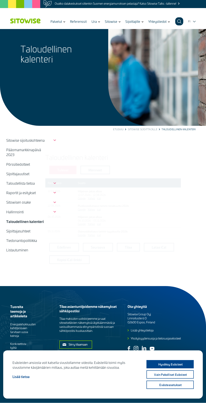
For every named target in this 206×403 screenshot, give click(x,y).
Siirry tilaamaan (78, 344)
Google (101, 198)
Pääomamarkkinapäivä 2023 (23, 152)
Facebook (129, 348)
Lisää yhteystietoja (142, 330)
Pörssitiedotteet (18, 164)
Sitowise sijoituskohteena (25, 140)
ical (118, 198)
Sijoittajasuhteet (18, 231)
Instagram (136, 348)
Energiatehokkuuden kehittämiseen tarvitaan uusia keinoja (23, 330)
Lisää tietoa (21, 376)
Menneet (114, 170)
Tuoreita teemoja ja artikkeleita (18, 311)
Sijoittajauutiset (17, 173)
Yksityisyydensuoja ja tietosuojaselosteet (156, 338)
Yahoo (110, 198)
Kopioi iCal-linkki (88, 259)
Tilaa (147, 247)
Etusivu (118, 129)
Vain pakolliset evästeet (170, 375)
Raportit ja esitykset (21, 192)
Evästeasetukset (170, 385)
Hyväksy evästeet (170, 364)
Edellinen (83, 247)
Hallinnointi (15, 211)
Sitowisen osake (18, 202)
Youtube (152, 348)
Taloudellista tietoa (20, 183)
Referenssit (78, 21)
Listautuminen (17, 250)
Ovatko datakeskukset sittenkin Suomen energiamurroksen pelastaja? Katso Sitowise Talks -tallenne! (115, 3)
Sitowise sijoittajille (142, 129)
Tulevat (82, 170)
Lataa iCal (178, 247)
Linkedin (144, 348)
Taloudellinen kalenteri (25, 221)
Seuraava (117, 247)
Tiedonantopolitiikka (21, 240)
